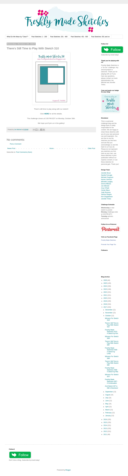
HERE (46, 114)
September (109, 392)
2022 (105, 292)
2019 (105, 301)
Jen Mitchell (105, 186)
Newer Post (11, 148)
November (109, 313)
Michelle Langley (107, 182)
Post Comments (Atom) (24, 152)
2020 (105, 298)
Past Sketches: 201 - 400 (58, 37)
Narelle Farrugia (106, 175)
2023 (105, 289)
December (109, 310)
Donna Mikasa (106, 184)
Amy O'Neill (105, 188)
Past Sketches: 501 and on (100, 37)
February (108, 413)
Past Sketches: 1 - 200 (39, 37)
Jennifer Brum (106, 173)
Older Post (91, 148)
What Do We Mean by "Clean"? (17, 37)
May (107, 404)
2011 (105, 434)
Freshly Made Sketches (108, 240)
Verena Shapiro (106, 194)
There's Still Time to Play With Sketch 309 (112, 343)
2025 (105, 283)
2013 (105, 428)
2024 (105, 286)
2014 (105, 425)
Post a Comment (15, 144)
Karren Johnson (106, 179)
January (108, 416)
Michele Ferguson (107, 177)
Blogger (68, 470)
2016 (105, 419)
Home (52, 148)
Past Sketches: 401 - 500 (79, 37)
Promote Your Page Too (108, 244)
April (107, 407)
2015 (105, 422)
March (107, 410)
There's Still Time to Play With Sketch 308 (112, 363)
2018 (105, 304)
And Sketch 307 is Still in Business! (111, 387)
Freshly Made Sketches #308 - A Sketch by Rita (111, 370)
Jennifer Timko (106, 199)
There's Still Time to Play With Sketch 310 (112, 325)
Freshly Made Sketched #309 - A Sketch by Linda (111, 350)
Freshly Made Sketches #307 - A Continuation (111, 381)
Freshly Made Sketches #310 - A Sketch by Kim (111, 331)
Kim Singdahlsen (107, 197)
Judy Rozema (105, 192)
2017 (105, 307)
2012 (105, 431)
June (107, 401)
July (107, 398)
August (108, 395)
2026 (105, 280)
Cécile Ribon (105, 190)
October (108, 316)
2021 (105, 295)
